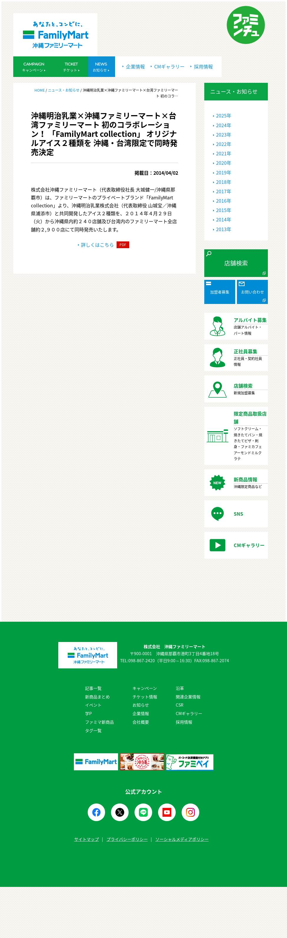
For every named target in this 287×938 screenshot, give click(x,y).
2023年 (223, 134)
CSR (179, 705)
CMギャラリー (168, 66)
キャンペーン (144, 688)
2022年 (223, 143)
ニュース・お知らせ (63, 90)
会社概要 (140, 722)
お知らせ (140, 705)
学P (88, 713)
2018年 (223, 181)
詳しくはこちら (103, 244)
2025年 (223, 115)
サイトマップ (86, 839)
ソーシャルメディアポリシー (182, 839)
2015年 (223, 210)
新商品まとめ (97, 697)
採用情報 (201, 66)
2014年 (223, 219)
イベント (93, 705)
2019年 (223, 172)
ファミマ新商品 (99, 722)
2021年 (223, 153)
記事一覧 (93, 688)
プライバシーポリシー (127, 839)
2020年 (223, 162)
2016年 (223, 200)
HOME (40, 90)
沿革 (180, 688)
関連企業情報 (188, 697)
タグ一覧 (93, 730)
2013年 (223, 229)
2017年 (223, 191)
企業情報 (133, 66)
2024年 (223, 125)
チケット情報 (144, 697)
